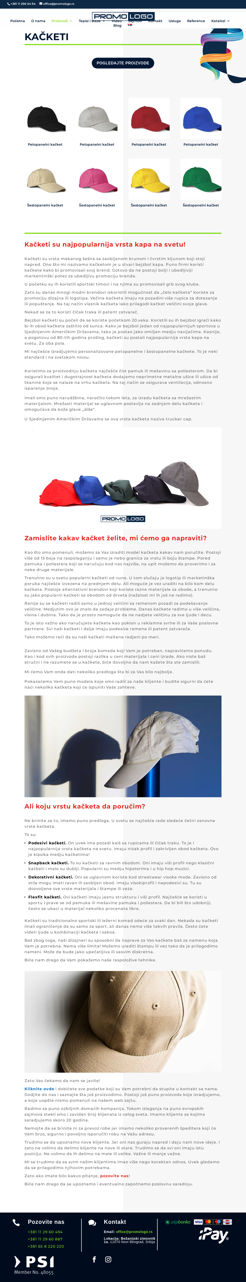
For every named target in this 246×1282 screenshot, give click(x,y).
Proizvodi (60, 21)
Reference (196, 21)
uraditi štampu (138, 946)
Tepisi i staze (90, 21)
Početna (17, 21)
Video (117, 21)
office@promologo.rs (134, 1232)
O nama (38, 21)
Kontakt (155, 21)
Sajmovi (135, 21)
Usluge (175, 21)
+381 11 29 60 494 (45, 1232)
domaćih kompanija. (103, 1108)
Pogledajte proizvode (123, 63)
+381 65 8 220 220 (46, 1246)
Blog (117, 26)
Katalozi (218, 21)
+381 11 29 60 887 (45, 1239)
